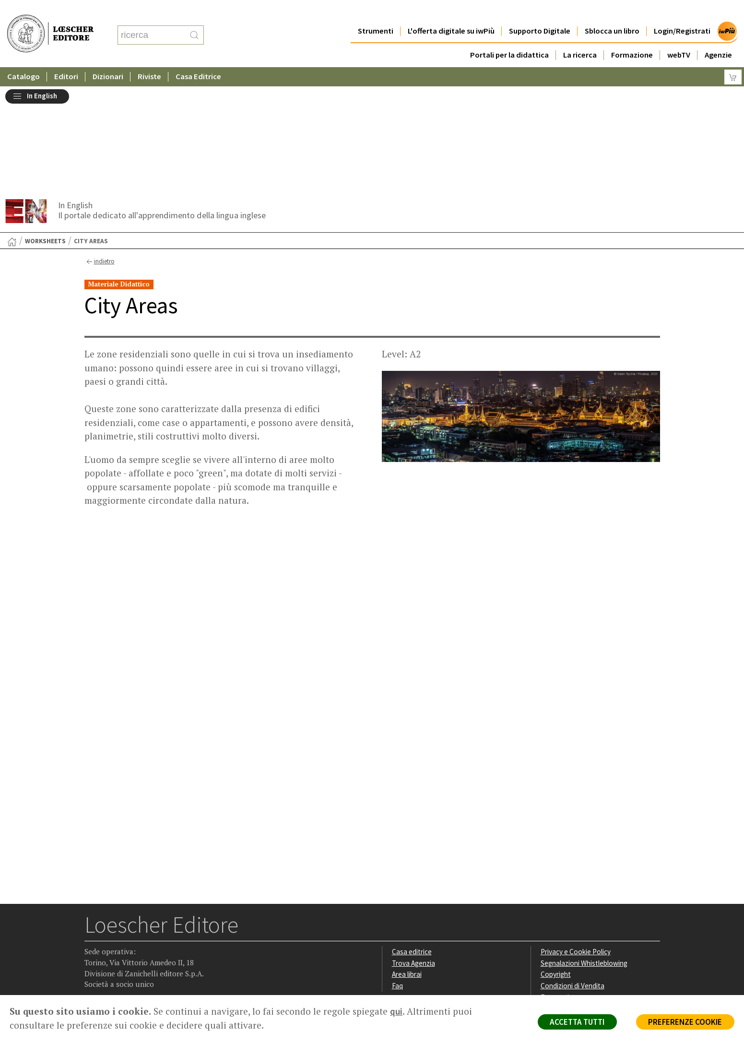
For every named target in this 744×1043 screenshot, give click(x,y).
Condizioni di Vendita (572, 879)
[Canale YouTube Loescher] (149, 934)
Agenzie (718, 36)
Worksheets (45, 134)
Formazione (632, 36)
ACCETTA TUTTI (575, 1022)
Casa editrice (412, 845)
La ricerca (580, 36)
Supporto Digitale (539, 12)
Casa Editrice (198, 57)
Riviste (149, 57)
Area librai (407, 868)
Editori (66, 57)
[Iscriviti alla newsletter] (167, 934)
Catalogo (23, 57)
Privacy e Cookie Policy (576, 845)
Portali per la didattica (509, 36)
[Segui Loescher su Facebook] (92, 934)
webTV (678, 36)
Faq (397, 879)
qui (396, 1011)
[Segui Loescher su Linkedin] (130, 934)
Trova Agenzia (413, 856)
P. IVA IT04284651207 (117, 973)
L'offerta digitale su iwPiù (451, 12)
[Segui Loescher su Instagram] (111, 934)
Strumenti (375, 12)
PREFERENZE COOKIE (685, 1022)
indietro (99, 155)
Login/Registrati (682, 12)
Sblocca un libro (612, 12)
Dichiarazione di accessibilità (584, 902)
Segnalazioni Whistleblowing (584, 856)
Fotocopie (557, 891)
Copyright (556, 868)
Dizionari (108, 57)
